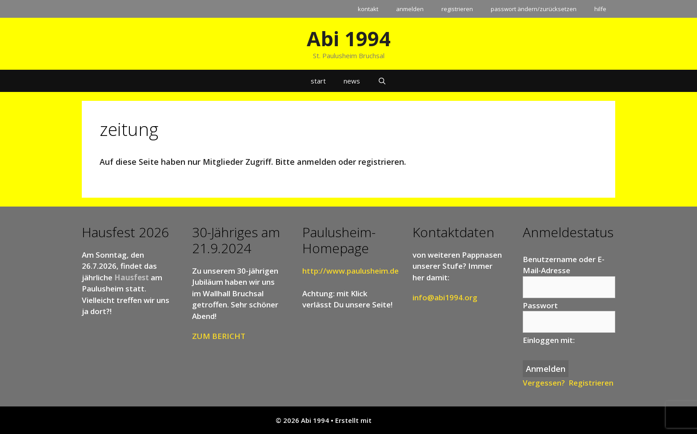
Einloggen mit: (549, 340)
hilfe (600, 9)
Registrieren (591, 383)
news (352, 80)
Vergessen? (544, 383)
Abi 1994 (349, 38)
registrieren (457, 9)
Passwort (540, 305)
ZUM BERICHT (218, 336)
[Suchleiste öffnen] (382, 81)
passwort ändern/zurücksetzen (534, 9)
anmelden (410, 9)
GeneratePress (397, 420)
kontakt (368, 9)
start (318, 80)
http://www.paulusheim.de (350, 271)
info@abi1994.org (445, 297)
